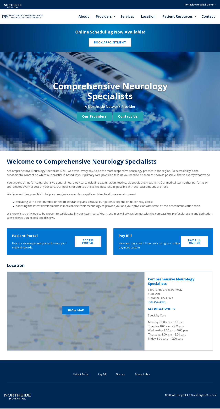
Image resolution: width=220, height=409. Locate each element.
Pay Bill (102, 374)
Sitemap (120, 374)
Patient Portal (81, 374)
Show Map (75, 310)
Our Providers (94, 116)
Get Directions (159, 308)
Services (127, 16)
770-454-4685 (157, 302)
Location (148, 16)
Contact (208, 16)
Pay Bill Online (194, 241)
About (84, 16)
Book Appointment (110, 42)
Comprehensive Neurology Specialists (171, 281)
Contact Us (128, 116)
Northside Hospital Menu (200, 4)
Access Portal (88, 241)
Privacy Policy (142, 374)
